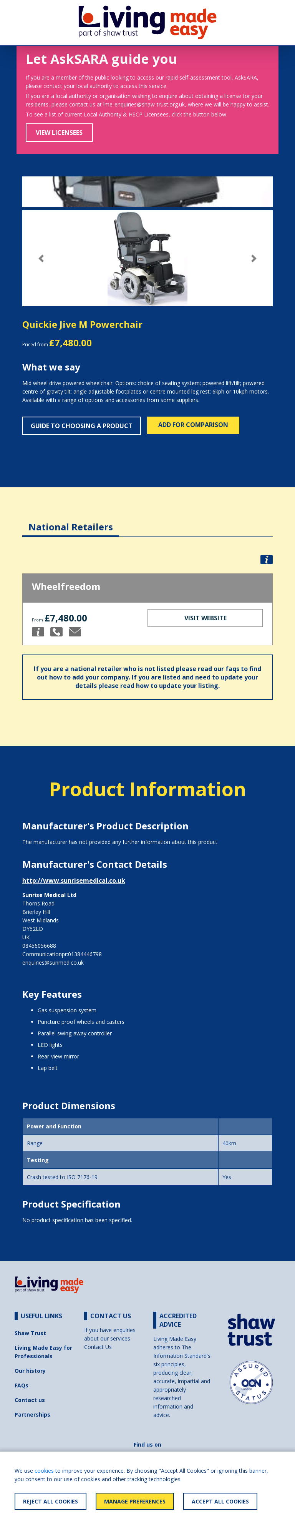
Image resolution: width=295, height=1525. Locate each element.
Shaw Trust (30, 1333)
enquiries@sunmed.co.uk (53, 962)
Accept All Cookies (220, 1501)
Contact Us (98, 1347)
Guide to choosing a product (82, 426)
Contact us (30, 1400)
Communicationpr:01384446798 (62, 954)
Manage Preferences (135, 1501)
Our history (30, 1370)
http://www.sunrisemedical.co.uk (73, 880)
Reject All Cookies (50, 1501)
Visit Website (205, 618)
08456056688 (39, 945)
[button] (41, 258)
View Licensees (59, 132)
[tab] (70, 521)
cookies (44, 1470)
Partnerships (32, 1414)
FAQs (21, 1385)
